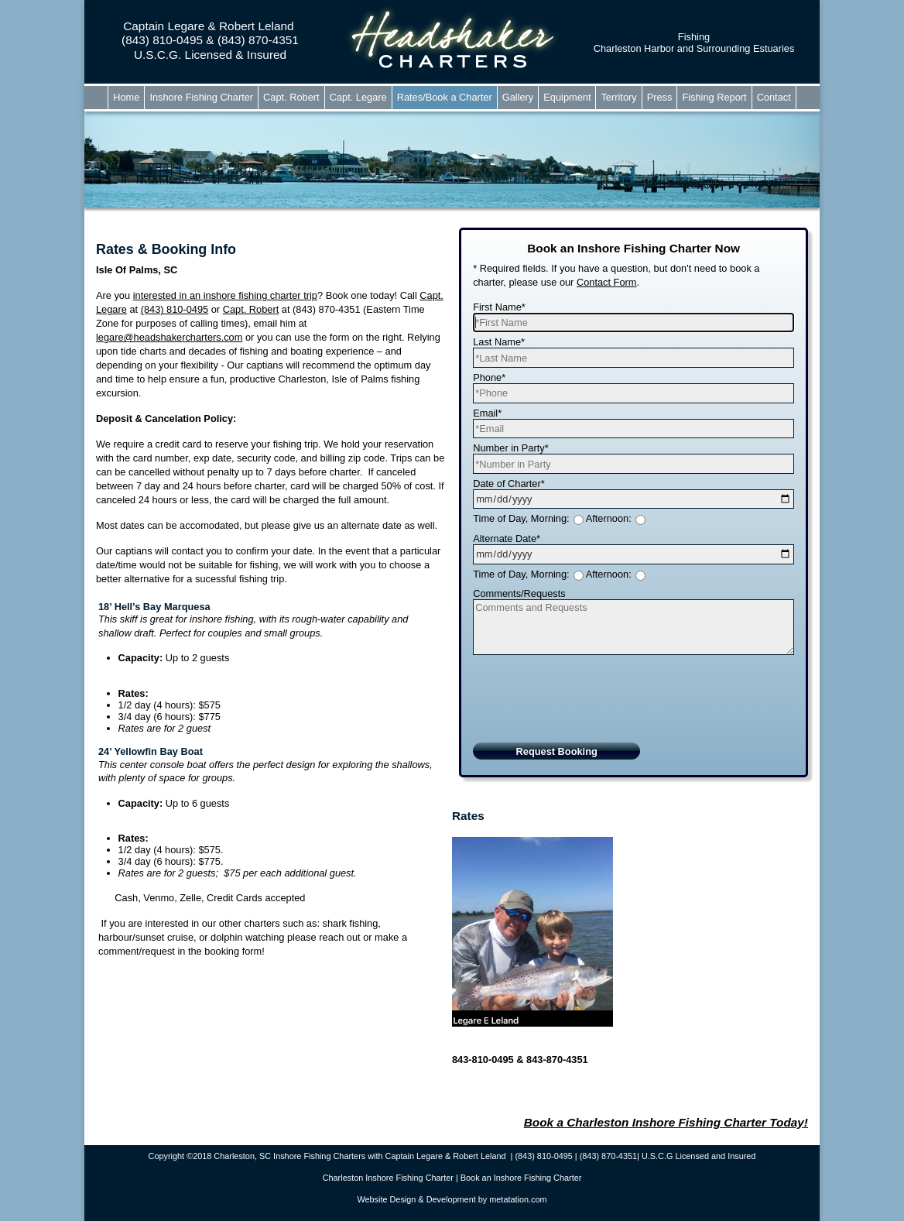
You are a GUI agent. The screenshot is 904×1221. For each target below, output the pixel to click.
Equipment (567, 97)
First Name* (499, 307)
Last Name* (499, 342)
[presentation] (590, 708)
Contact (774, 97)
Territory (618, 97)
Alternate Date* (506, 538)
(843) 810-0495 (175, 309)
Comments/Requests (519, 593)
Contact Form (607, 282)
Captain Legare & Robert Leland (210, 26)
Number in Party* (510, 448)
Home (126, 97)
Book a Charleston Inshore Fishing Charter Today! (666, 1122)
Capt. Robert (291, 97)
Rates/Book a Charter (444, 97)
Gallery (518, 97)
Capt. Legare (358, 97)
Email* (487, 413)
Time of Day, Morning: (521, 518)
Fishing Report (714, 97)
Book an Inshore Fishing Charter (521, 1177)
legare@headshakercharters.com (169, 337)
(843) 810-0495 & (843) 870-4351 (210, 39)
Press (660, 97)
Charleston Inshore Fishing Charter (388, 1177)
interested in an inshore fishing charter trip (225, 295)
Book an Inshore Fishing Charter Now (633, 248)
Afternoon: (609, 518)
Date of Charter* (508, 483)
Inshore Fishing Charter (201, 97)
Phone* (489, 377)
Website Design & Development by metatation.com (451, 1199)
